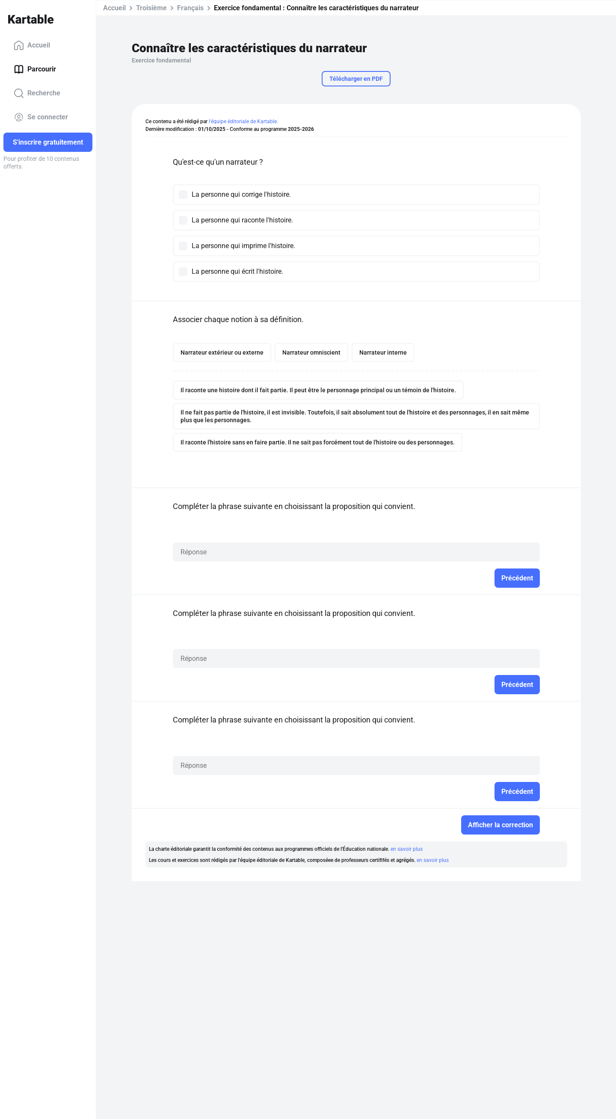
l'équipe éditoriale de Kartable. (243, 121)
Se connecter (41, 117)
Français (190, 8)
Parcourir (35, 69)
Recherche (37, 93)
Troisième (151, 8)
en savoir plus (407, 849)
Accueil (32, 45)
